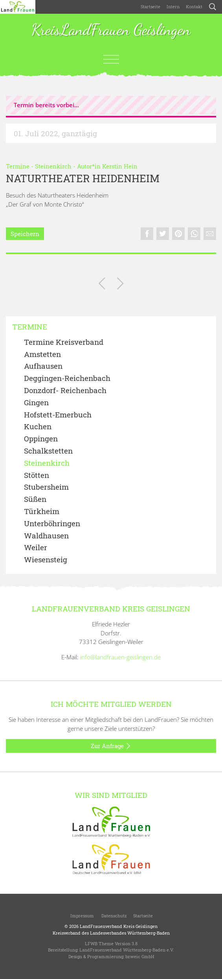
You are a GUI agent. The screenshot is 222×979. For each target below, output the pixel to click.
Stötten (36, 475)
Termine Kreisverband (63, 342)
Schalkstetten (48, 451)
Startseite (150, 6)
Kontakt (194, 6)
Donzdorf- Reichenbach (65, 390)
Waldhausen (46, 535)
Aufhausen (43, 366)
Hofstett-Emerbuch (58, 414)
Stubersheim (46, 487)
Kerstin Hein (120, 166)
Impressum (81, 916)
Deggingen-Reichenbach (67, 378)
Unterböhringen (52, 523)
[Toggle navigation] (111, 59)
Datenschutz (113, 916)
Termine (17, 166)
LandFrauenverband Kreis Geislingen (119, 926)
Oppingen (41, 438)
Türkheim (41, 511)
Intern (173, 6)
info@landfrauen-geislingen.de (120, 657)
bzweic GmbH (139, 956)
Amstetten (42, 354)
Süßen (35, 499)
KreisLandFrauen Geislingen (111, 30)
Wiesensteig (45, 559)
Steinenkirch (53, 166)
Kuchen (37, 426)
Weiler (35, 547)
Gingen (36, 402)
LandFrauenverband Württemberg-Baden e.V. (126, 950)
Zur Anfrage (111, 746)
